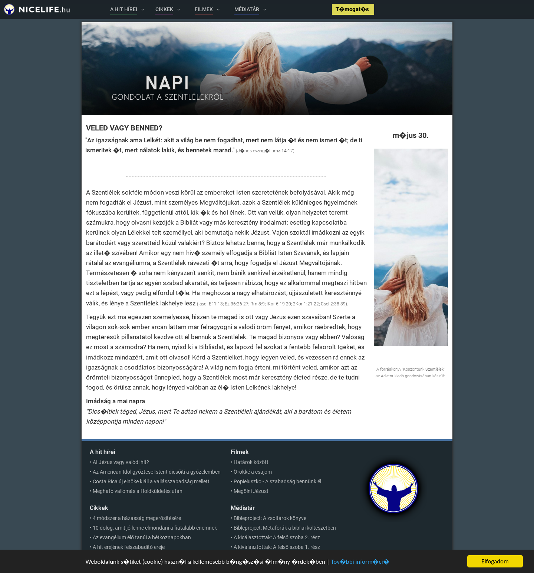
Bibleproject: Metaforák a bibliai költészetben (285, 528)
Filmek (240, 452)
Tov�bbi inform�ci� (360, 562)
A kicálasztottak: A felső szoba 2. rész (277, 537)
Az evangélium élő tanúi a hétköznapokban (142, 537)
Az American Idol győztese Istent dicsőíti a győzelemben (157, 472)
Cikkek (99, 507)
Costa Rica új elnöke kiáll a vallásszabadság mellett (151, 481)
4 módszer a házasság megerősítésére (137, 518)
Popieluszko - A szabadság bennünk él (277, 481)
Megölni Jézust (251, 491)
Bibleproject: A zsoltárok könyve (270, 518)
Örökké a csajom (253, 472)
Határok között (251, 462)
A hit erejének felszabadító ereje (129, 547)
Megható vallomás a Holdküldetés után (137, 491)
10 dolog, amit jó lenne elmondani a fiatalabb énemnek (155, 528)
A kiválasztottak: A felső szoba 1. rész (277, 547)
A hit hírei (102, 452)
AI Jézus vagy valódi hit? (121, 462)
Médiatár (243, 507)
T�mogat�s (353, 9)
